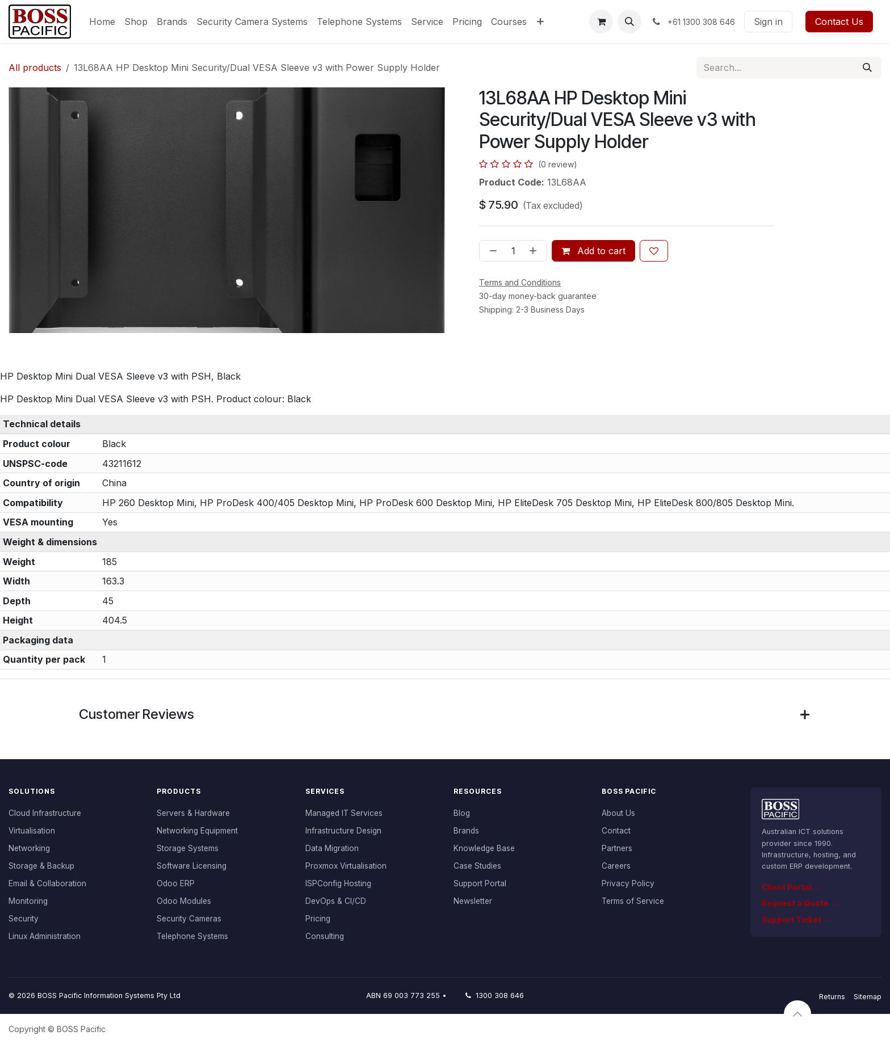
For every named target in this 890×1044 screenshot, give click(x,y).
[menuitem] (102, 21)
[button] (629, 21)
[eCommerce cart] (601, 21)
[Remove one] (491, 251)
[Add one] (535, 251)
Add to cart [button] (593, 250)
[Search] (867, 67)
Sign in (768, 21)
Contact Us (839, 21)
